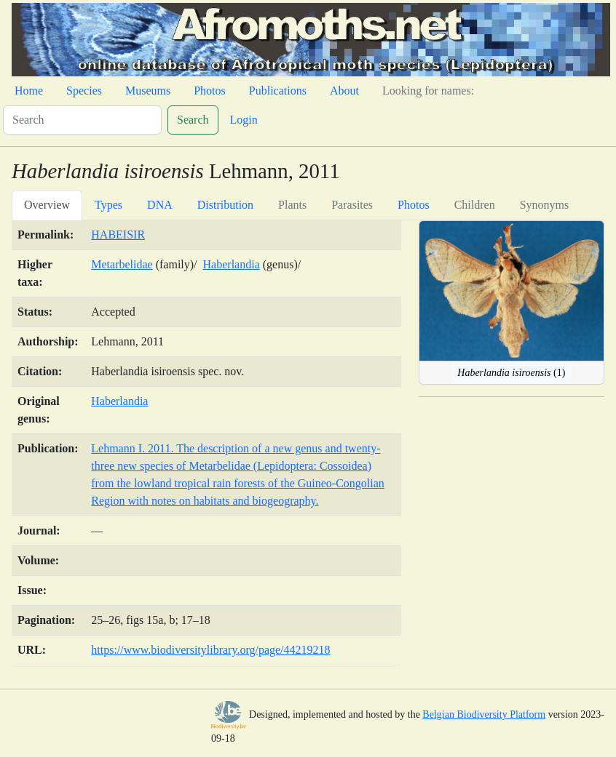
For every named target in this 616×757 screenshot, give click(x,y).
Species (84, 90)
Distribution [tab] (225, 205)
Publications (278, 90)
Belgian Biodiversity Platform (483, 714)
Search (193, 119)
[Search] (82, 120)
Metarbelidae (121, 264)
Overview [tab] (47, 205)
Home (29, 90)
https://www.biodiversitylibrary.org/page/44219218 (210, 650)
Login (244, 119)
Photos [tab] (414, 205)
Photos (210, 90)
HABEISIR (118, 234)
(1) (511, 372)
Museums (147, 90)
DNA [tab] (160, 205)
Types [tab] (108, 205)
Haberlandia (231, 264)
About (344, 90)
